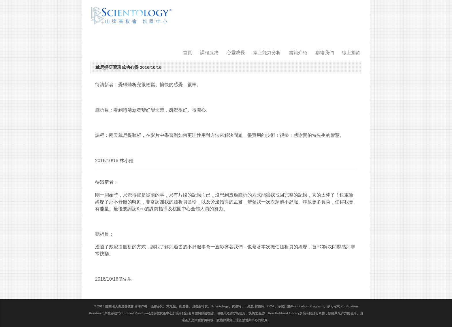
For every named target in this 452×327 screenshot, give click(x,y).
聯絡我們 (324, 52)
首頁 (187, 52)
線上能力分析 (267, 52)
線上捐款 (351, 52)
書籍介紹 (298, 52)
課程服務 (209, 52)
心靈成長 (236, 52)
